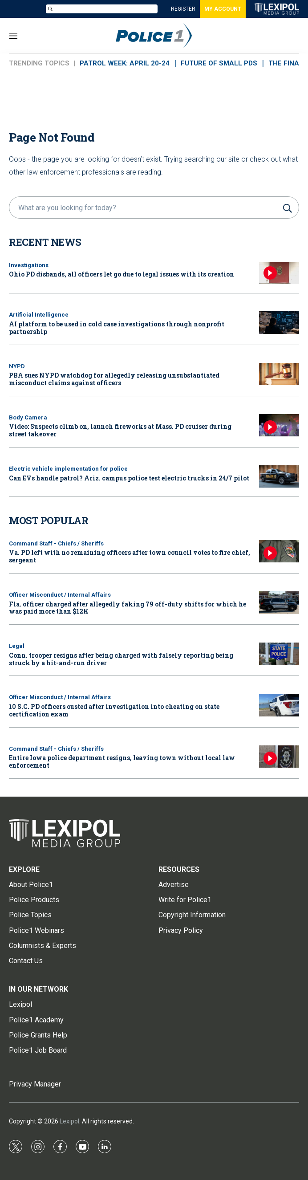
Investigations (29, 265)
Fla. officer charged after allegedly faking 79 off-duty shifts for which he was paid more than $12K (127, 608)
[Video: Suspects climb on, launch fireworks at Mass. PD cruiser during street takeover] (279, 425)
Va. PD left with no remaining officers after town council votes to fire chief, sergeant (129, 556)
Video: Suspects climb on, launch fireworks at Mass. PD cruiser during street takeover (120, 430)
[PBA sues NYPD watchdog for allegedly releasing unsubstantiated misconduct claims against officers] (279, 374)
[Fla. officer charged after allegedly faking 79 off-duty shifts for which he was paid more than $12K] (279, 602)
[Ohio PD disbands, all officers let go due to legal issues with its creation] (279, 273)
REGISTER (183, 9)
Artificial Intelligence (39, 314)
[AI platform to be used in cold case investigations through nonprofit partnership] (279, 322)
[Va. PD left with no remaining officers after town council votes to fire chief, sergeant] (279, 551)
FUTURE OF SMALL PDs (219, 63)
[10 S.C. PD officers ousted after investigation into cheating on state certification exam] (279, 705)
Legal (16, 646)
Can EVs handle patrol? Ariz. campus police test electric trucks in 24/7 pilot (129, 478)
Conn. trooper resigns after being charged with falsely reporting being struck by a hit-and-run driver (121, 659)
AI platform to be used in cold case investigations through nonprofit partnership (116, 328)
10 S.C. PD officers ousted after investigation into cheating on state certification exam (114, 710)
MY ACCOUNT (222, 9)
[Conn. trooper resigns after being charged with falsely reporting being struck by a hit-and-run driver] (279, 654)
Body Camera (28, 417)
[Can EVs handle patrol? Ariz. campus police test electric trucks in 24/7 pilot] (279, 476)
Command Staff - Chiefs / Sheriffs (56, 543)
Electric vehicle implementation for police (68, 468)
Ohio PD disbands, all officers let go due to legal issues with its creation (121, 274)
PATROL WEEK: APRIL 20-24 (125, 63)
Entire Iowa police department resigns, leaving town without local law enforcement (122, 761)
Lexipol (69, 1121)
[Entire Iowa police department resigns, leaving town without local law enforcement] (279, 756)
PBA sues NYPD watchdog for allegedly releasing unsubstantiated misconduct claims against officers (114, 379)
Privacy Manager (35, 1084)
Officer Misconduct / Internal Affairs (60, 594)
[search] (144, 207)
